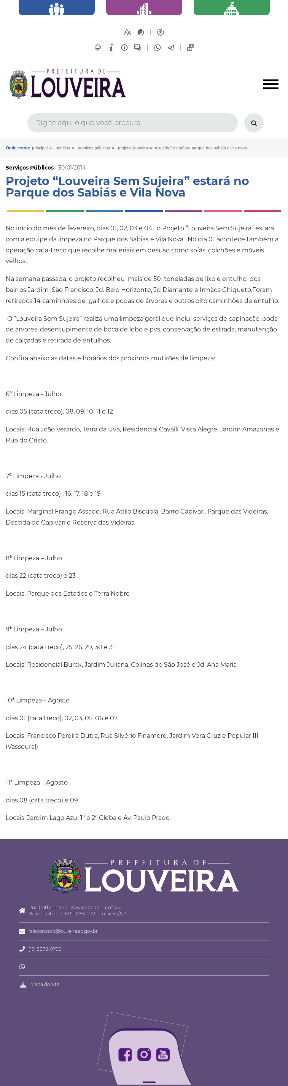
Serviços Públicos (94, 148)
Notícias (63, 148)
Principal (40, 148)
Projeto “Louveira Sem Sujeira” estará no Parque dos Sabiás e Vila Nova (182, 148)
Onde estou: (18, 148)
